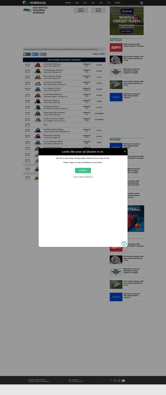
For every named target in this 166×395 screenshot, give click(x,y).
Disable (83, 170)
